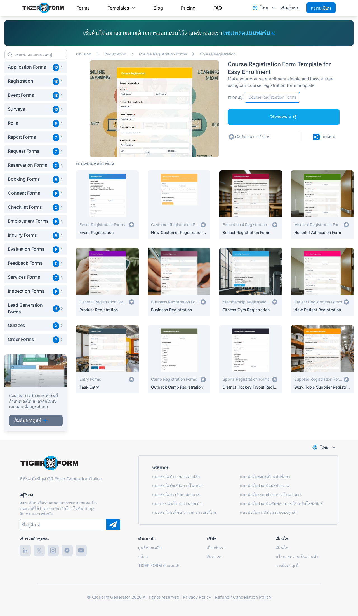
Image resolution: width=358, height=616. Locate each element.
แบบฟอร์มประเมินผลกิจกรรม (264, 485)
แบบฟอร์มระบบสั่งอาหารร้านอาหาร (271, 494)
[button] (35, 67)
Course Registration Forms (163, 54)
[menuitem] (83, 7)
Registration (115, 54)
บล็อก (143, 556)
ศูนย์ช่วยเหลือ (150, 547)
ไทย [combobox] (264, 8)
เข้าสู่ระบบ (290, 8)
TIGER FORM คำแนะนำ (159, 565)
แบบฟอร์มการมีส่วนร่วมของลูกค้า (269, 512)
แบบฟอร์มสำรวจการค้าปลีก (176, 476)
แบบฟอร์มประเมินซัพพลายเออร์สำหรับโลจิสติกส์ (281, 503)
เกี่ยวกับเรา (216, 547)
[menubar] (149, 7)
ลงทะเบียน (321, 8)
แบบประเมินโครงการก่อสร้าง (177, 503)
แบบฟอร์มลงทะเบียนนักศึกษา (265, 476)
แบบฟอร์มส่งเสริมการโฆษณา (177, 485)
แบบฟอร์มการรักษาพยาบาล (176, 494)
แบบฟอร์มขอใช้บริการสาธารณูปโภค (184, 512)
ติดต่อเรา (214, 556)
